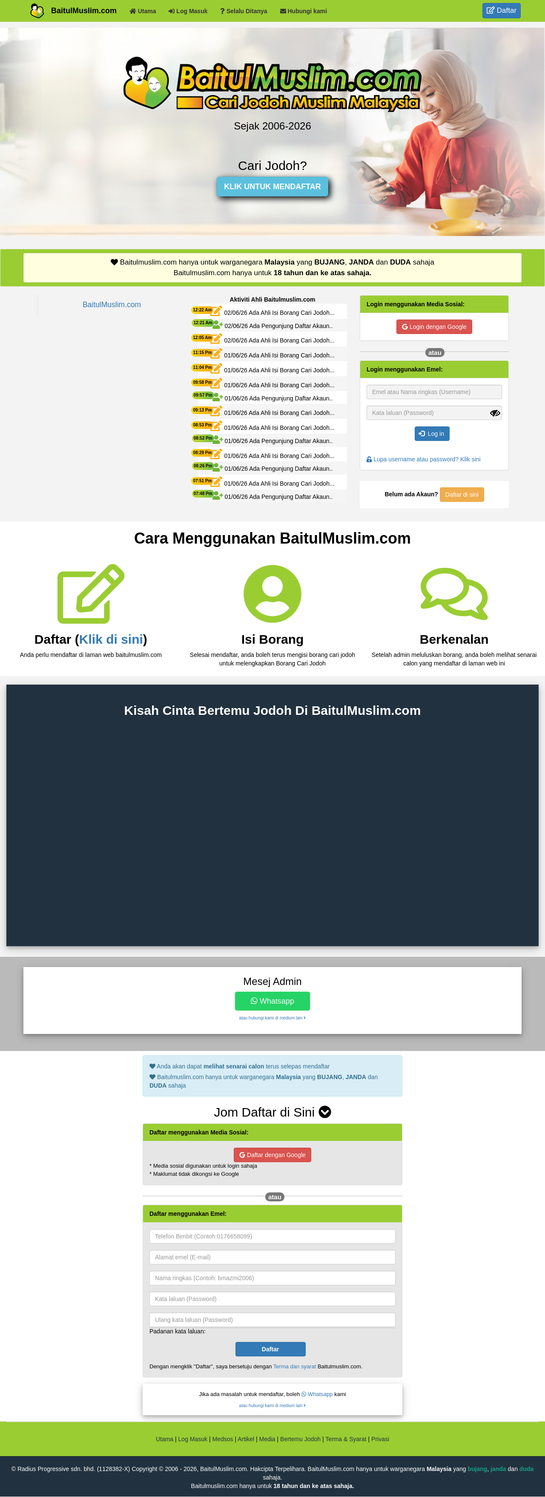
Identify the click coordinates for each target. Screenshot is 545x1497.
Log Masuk (192, 1439)
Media (267, 1439)
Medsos (222, 1439)
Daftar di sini (462, 494)
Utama (164, 1439)
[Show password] (495, 413)
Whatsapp (272, 1001)
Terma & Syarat (345, 1439)
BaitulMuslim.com (84, 10)
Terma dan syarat (294, 1366)
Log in (431, 433)
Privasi (380, 1439)
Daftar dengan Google (272, 1155)
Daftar (501, 10)
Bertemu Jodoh (300, 1439)
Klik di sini (111, 639)
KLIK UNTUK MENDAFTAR (272, 186)
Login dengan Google (434, 326)
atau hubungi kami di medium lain (272, 1018)
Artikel (246, 1439)
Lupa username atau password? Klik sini (424, 459)
